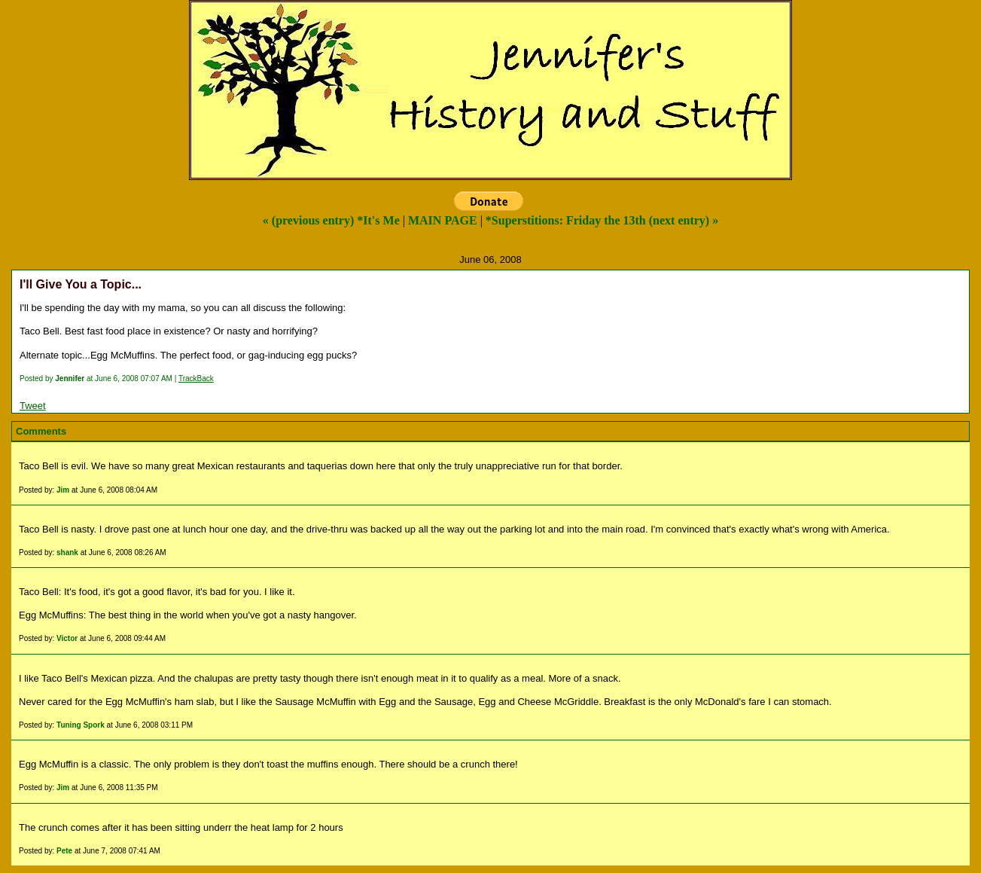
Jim (62, 490)
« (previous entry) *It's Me (331, 220)
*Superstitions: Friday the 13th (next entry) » (602, 220)
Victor (67, 638)
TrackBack (196, 378)
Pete (64, 851)
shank (67, 552)
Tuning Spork (80, 725)
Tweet (33, 405)
